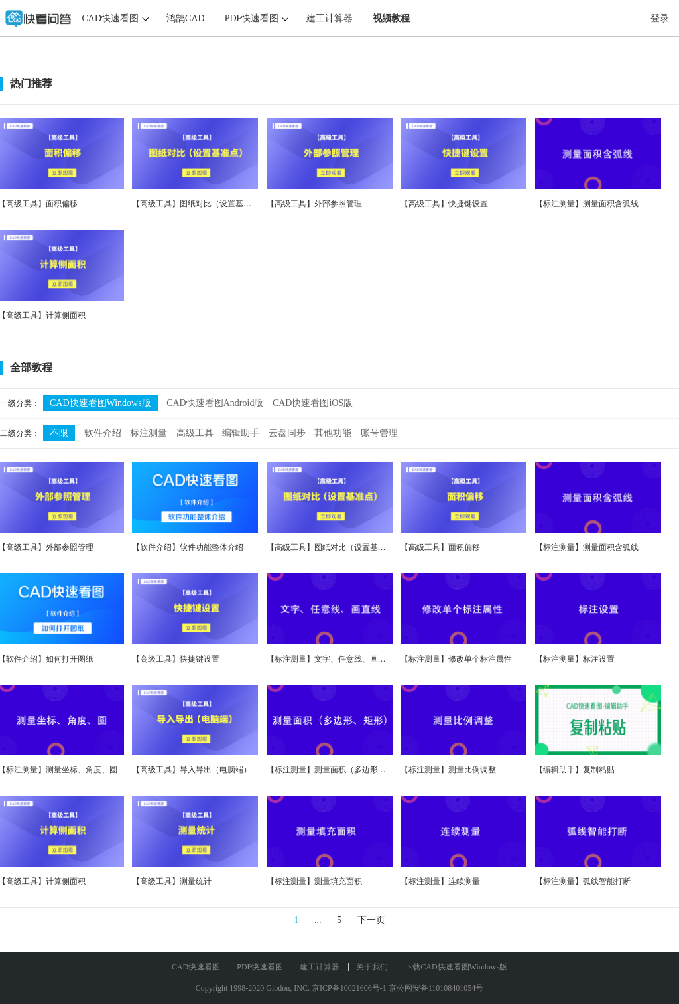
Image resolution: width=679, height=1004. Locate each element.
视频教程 (391, 18)
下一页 (371, 920)
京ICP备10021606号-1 (349, 988)
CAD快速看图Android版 (214, 403)
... (318, 920)
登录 (659, 18)
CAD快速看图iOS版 (313, 403)
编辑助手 (240, 433)
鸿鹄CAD (185, 18)
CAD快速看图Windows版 (100, 403)
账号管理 (379, 433)
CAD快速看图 (110, 18)
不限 (59, 433)
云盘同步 (287, 433)
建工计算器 (329, 18)
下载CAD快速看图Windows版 (455, 966)
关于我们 (372, 966)
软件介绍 (102, 433)
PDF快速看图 (252, 18)
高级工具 (195, 433)
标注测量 (148, 433)
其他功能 (332, 433)
